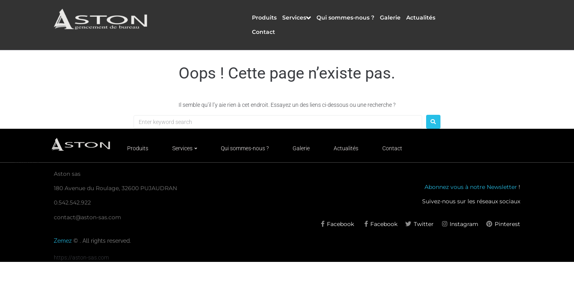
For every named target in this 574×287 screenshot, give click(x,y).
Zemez (63, 241)
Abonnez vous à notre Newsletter (471, 187)
